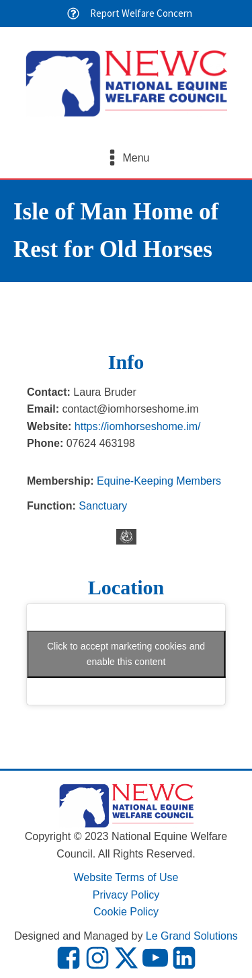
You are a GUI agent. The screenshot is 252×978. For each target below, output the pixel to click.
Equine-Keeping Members (159, 481)
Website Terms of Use (126, 877)
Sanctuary (103, 506)
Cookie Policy (126, 911)
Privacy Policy (126, 895)
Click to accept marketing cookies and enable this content (126, 654)
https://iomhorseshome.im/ (138, 426)
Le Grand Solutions (192, 936)
